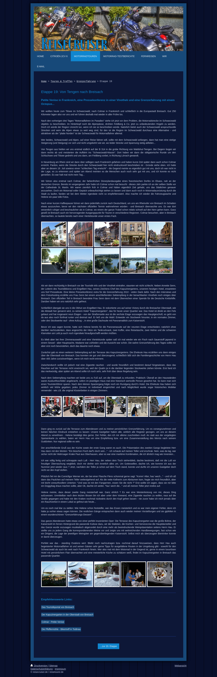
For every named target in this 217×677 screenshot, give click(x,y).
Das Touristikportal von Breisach (58, 607)
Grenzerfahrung (86, 81)
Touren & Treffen (61, 81)
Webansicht (180, 665)
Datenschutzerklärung (42, 669)
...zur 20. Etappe (108, 646)
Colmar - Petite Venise (53, 622)
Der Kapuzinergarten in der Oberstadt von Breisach (67, 614)
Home (44, 81)
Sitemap (53, 665)
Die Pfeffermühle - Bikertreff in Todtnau (61, 629)
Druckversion (39, 665)
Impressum (60, 669)
